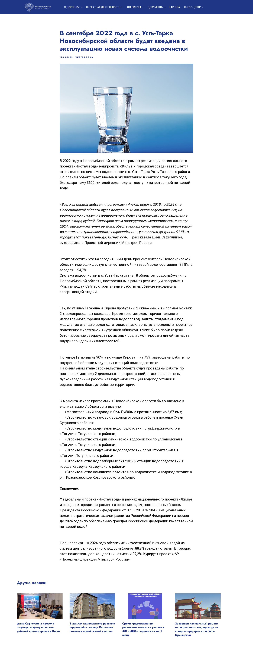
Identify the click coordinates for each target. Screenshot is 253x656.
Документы (155, 7)
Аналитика (133, 7)
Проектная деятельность (103, 7)
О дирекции (72, 7)
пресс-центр (192, 7)
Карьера (174, 7)
